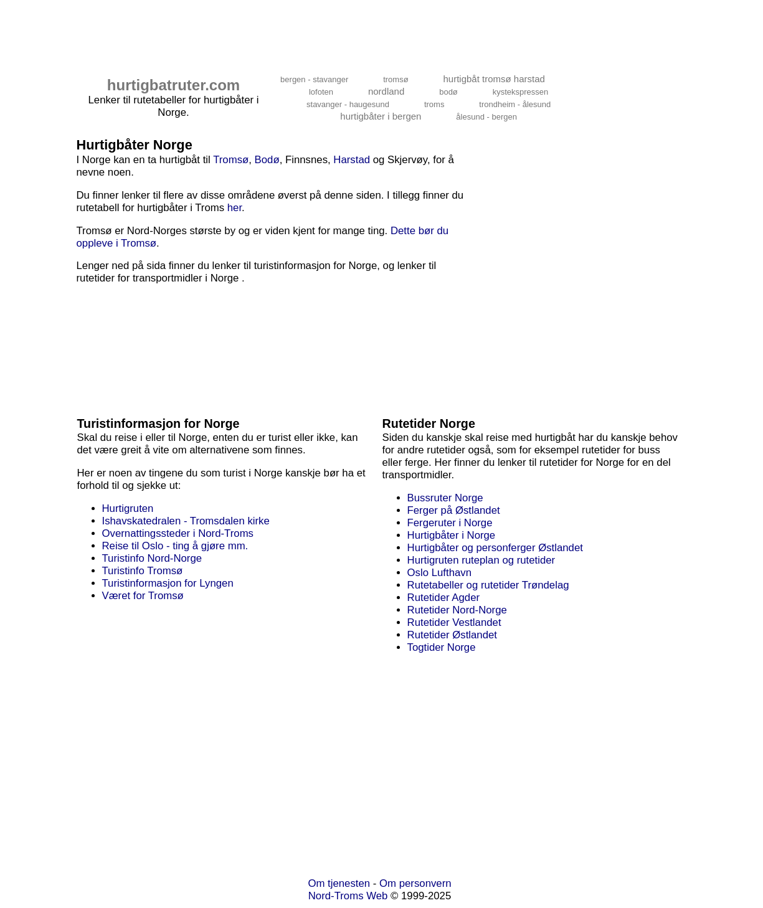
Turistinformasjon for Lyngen (168, 583)
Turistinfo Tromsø (142, 571)
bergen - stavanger (314, 79)
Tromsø (231, 160)
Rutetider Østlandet (452, 635)
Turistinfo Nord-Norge (152, 558)
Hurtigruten (128, 508)
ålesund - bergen (486, 116)
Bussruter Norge (445, 498)
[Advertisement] (301, 29)
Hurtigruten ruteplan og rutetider (481, 560)
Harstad (351, 160)
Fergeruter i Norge (450, 523)
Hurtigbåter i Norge (451, 535)
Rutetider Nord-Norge (457, 610)
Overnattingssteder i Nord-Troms (178, 533)
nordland (386, 91)
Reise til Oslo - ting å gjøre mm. (175, 546)
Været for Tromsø (143, 596)
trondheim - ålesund (515, 104)
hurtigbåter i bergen (380, 116)
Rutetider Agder (443, 597)
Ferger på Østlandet (453, 510)
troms (434, 104)
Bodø (267, 160)
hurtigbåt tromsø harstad (493, 78)
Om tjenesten (339, 883)
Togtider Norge (441, 647)
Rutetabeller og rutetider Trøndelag (488, 585)
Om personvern (415, 883)
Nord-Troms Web (348, 896)
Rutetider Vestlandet (454, 622)
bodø (448, 92)
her (234, 208)
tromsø (395, 79)
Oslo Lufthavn (439, 573)
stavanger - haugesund (347, 104)
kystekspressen (521, 92)
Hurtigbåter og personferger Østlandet (495, 548)
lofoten (321, 92)
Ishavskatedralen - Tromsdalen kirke (186, 521)
